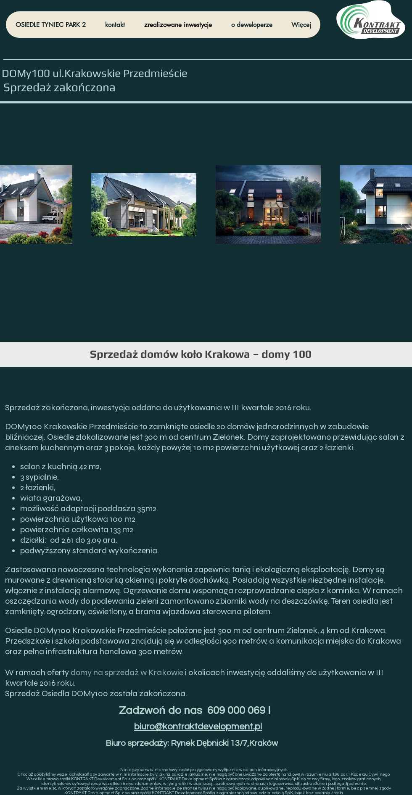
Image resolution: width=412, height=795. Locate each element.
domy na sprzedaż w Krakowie (127, 672)
